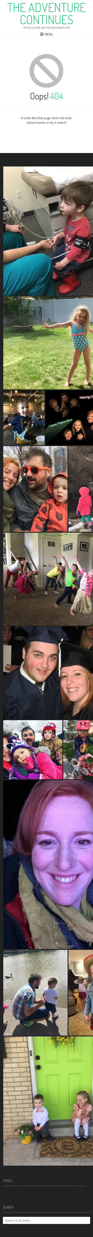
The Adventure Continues (46, 13)
